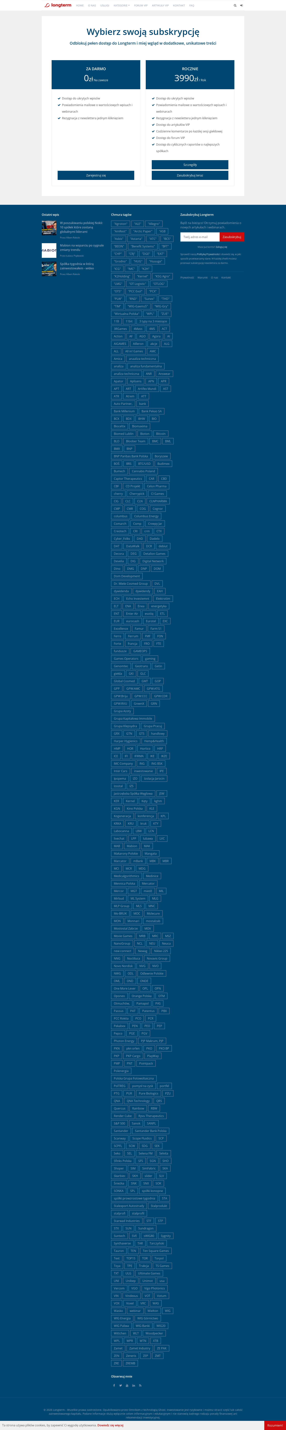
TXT (116, 1273)
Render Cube (123, 1116)
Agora (156, 336)
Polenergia (121, 1071)
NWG (117, 973)
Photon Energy (124, 1041)
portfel (164, 1086)
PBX (164, 1011)
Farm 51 (156, 629)
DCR (149, 546)
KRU (131, 824)
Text (117, 1258)
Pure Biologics (148, 1093)
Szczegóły (190, 165)
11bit (129, 321)
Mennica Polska (124, 883)
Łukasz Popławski (75, 255)
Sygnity (166, 1236)
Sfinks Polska (123, 1161)
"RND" (133, 299)
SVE (134, 1236)
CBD (164, 479)
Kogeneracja (122, 816)
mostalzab (153, 921)
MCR (129, 868)
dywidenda (121, 591)
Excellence (121, 629)
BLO (116, 441)
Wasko (118, 1311)
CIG (116, 501)
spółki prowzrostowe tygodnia (134, 1198)
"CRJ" (132, 254)
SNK (134, 1183)
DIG (133, 561)
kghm (158, 801)
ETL (162, 614)
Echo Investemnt (137, 599)
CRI (135, 531)
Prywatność (187, 277)
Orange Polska (142, 996)
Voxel (130, 1303)
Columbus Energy (146, 516)
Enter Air (132, 614)
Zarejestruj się (96, 175)
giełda (118, 674)
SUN (128, 1228)
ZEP (145, 1356)
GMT (145, 681)
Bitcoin (161, 434)
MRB (142, 936)
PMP (117, 1063)
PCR (150, 1018)
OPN (158, 988)
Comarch (120, 524)
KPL (163, 816)
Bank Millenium (124, 411)
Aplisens (136, 381)
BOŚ (116, 464)
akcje (153, 344)
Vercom (119, 1288)
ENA (128, 606)
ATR (116, 396)
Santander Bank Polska (151, 1131)
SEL (129, 1153)
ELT (116, 606)
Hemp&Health (154, 741)
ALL (116, 351)
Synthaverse (122, 1243)
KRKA (117, 824)
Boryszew (161, 456)
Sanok (136, 1123)
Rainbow (138, 1108)
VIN (116, 1296)
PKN (117, 1048)
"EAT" (160, 254)
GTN (129, 734)
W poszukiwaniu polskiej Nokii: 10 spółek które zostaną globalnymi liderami (81, 227)
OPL (145, 988)
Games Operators (126, 659)
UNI (116, 1281)
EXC (165, 621)
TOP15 (130, 1258)
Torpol (159, 1258)
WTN (143, 1341)
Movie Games (123, 936)
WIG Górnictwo (147, 1318)
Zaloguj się (221, 246)
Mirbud (119, 898)
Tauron (119, 1251)
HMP (117, 749)
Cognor (158, 509)
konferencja (146, 816)
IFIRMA (139, 756)
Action (118, 336)
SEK (157, 1146)
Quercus (119, 1108)
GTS (141, 734)
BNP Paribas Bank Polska (131, 456)
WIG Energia (122, 1318)
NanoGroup (122, 943)
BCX (116, 419)
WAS (156, 1303)
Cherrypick (137, 494)
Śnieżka (119, 1183)
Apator (118, 381)
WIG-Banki (143, 1326)
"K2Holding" (122, 276)
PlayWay (153, 1056)
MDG (142, 868)
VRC (143, 1303)
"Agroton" (120, 224)
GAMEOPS (140, 651)
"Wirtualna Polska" (126, 314)
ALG (166, 344)
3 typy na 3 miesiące (153, 321)
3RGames (120, 329)
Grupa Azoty (122, 711)
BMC (155, 441)
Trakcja (144, 1266)
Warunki (203, 277)
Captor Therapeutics (128, 479)
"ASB (162, 231)
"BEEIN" (119, 246)
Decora (119, 554)
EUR (116, 621)
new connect (122, 951)
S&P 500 (119, 1123)
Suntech (119, 1236)
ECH (116, 599)
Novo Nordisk (123, 966)
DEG (134, 554)
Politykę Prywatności (208, 254)
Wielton (153, 1311)
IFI (126, 756)
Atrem (130, 396)
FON (160, 636)
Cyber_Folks (122, 539)
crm (147, 531)
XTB (155, 1341)
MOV (147, 928)
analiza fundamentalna (146, 366)
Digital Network (153, 561)
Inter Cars (120, 771)
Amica (118, 359)
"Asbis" (118, 239)
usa (162, 1281)
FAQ (191, 5)
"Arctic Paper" (142, 231)
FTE (158, 644)
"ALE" (137, 224)
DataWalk (132, 546)
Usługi (104, 5)
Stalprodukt (159, 1206)
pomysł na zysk (142, 1086)
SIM (133, 1168)
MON (117, 921)
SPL (132, 1191)
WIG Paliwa (121, 1326)
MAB (117, 846)
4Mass (138, 329)
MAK (147, 846)
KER (116, 801)
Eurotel (151, 621)
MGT (134, 891)
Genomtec (121, 666)
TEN (133, 1251)
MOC (137, 913)
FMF (147, 636)
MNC (151, 906)
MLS (139, 906)
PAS (158, 1003)
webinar (135, 1311)
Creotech (120, 531)
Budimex (163, 464)
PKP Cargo (133, 1056)
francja (132, 644)
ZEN (116, 1356)
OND (130, 981)
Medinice (152, 876)
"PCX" (152, 291)
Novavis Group (157, 958)
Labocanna (121, 831)
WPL (117, 1341)
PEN (135, 1026)
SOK (158, 1183)
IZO (135, 779)
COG (143, 509)
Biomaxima (139, 426)
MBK (153, 861)
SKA (165, 1168)
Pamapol (142, 1003)
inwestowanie (143, 771)
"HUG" (138, 261)
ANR (149, 374)
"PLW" (118, 299)
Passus (118, 1011)
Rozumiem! (275, 1425)
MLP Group (121, 906)
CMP (117, 509)
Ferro (117, 636)
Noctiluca (133, 958)
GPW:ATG (153, 689)
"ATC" (152, 239)
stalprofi (119, 1213)
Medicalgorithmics (126, 876)
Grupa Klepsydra (125, 726)
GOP (158, 681)
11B (116, 321)
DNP (144, 569)
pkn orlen (133, 1048)
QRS (159, 1101)
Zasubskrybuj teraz (190, 175)
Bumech (119, 471)
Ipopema (120, 779)
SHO (166, 1161)
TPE (129, 1266)
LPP (133, 838)
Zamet (118, 1348)
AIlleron (138, 344)
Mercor (119, 891)
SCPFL (118, 1146)
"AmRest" (120, 231)
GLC (143, 674)
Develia (119, 561)
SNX (146, 1183)
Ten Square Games (156, 1251)
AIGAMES (120, 344)
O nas (92, 5)
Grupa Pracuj (153, 726)
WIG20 (160, 1326)
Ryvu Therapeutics (151, 1116)
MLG (155, 898)
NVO (155, 966)
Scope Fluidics (142, 1138)
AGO (142, 336)
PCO (138, 1018)
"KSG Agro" (162, 276)
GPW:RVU (120, 704)
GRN (154, 704)
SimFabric (149, 1168)
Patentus (148, 1011)
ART (128, 389)
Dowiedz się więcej (110, 1425)
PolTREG (119, 1086)
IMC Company (123, 764)
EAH (160, 591)
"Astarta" (136, 239)
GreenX (139, 704)
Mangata (151, 853)
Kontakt (179, 5)
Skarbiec (119, 1176)
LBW (139, 831)
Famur (139, 629)
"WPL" (150, 314)
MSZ (168, 936)
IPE (162, 771)
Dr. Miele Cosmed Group (131, 584)
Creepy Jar (155, 524)
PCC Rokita (121, 1018)
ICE (116, 756)
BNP (129, 449)
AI (168, 336)
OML (117, 981)
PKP (116, 1056)
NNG (117, 958)
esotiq (149, 614)
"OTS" (117, 291)
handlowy (158, 734)
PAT (133, 1011)
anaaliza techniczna (142, 359)
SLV (161, 1176)
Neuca (166, 943)
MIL (161, 891)
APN (151, 381)
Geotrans (141, 666)
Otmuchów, (122, 1003)
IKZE (164, 756)
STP (160, 1221)
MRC (155, 936)
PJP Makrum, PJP (152, 1041)
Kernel (130, 801)
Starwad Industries (127, 1221)
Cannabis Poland (143, 471)
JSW (161, 794)
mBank (138, 861)
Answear (164, 374)
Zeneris (131, 1356)
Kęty (145, 801)
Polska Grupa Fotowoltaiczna (134, 1078)
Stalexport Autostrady (129, 1206)
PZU (168, 1093)
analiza (118, 366)
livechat (119, 838)
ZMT (158, 1356)
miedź (148, 891)
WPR (130, 1341)
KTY (155, 824)
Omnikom (135, 1410)
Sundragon (146, 1228)
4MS (152, 329)
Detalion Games (154, 554)
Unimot (147, 1281)
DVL (157, 584)
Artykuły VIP (160, 5)
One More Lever (125, 988)
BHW (141, 419)
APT (116, 389)
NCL (139, 943)
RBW (154, 1108)
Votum (161, 1296)
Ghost (161, 1410)
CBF (116, 486)
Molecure (153, 913)
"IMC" (131, 269)
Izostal (118, 786)
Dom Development (127, 576)
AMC (153, 351)
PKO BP (164, 1048)
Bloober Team (135, 441)
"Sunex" (149, 299)
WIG (168, 1311)
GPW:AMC (133, 689)
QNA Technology (138, 1101)
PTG (116, 1093)
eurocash (132, 621)
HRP (160, 749)
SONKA (118, 1191)
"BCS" (167, 239)
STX (116, 1228)
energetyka (159, 606)
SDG (145, 1146)
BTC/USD (144, 464)
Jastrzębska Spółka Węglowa (133, 794)
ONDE (144, 981)
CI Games (157, 494)
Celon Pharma (157, 486)
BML (168, 441)
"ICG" (117, 269)
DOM (157, 569)
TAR (140, 1243)
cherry (118, 494)
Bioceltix (119, 426)
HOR (130, 749)
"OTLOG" (159, 284)
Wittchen (120, 1333)
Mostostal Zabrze (126, 928)
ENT (116, 614)
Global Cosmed (124, 681)
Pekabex (119, 1026)
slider (148, 1176)
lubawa (148, 838)
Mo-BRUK (120, 913)
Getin (158, 666)
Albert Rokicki (73, 237)
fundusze (120, 651)
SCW (132, 1146)
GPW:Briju (121, 696)
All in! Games (134, 351)
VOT (147, 1296)
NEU (152, 943)
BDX (129, 419)
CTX (159, 531)
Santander (121, 1131)
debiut (163, 546)
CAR (151, 479)
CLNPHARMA (158, 501)
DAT (116, 546)
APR (163, 381)
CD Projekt (133, 486)
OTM (161, 996)
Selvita (163, 1153)
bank (142, 404)
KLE (151, 809)
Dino (117, 569)
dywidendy (143, 591)
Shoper (119, 1168)
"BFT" (165, 246)
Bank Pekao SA (152, 411)
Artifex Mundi (147, 389)
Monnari (133, 921)
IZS (132, 786)
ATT (143, 396)
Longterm (59, 1410)
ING (142, 764)
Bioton (144, 434)
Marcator (120, 861)
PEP (159, 1026)
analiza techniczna (126, 374)
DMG (130, 569)
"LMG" (118, 284)
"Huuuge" (155, 261)
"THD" (165, 299)
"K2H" (145, 269)
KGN (117, 809)
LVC (162, 838)
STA (164, 1198)
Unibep (131, 1281)
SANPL (151, 1123)
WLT (136, 1333)
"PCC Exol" (135, 291)
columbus (120, 516)
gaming (150, 659)
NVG (142, 966)
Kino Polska (135, 809)
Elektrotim (163, 599)
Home (80, 5)
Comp (137, 524)
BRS (129, 464)
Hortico (145, 749)
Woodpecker (154, 1333)
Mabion (132, 846)
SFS (140, 1161)
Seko (117, 1153)
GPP (117, 689)
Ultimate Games (149, 1273)
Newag (142, 951)
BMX (117, 449)
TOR (145, 1258)
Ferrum (133, 636)
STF (148, 1221)
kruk (143, 824)
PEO (147, 1026)
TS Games (162, 1266)
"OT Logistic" (137, 284)
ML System (138, 898)
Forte (117, 644)
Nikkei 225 (161, 951)
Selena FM (145, 1153)
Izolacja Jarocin (154, 779)
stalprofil (138, 1213)
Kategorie (120, 5)
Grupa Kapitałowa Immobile (133, 719)
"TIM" (117, 306)
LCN (151, 831)
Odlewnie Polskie (151, 973)
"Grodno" (120, 261)
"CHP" (118, 254)
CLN (140, 501)
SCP (161, 1138)
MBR (166, 861)
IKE (152, 756)
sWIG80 (149, 1236)
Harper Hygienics (126, 741)
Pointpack (146, 1063)
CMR (130, 509)
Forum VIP (141, 5)
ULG (128, 1273)
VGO (134, 1288)
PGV (144, 1033)
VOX (116, 1303)
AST (165, 389)
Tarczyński (157, 1243)
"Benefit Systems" (143, 246)
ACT (164, 329)
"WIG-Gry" (161, 306)
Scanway (120, 1138)
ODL (131, 973)
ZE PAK (162, 1348)
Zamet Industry (139, 1348)
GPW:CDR (160, 696)
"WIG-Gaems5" (138, 306)
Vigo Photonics (154, 1288)
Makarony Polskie (126, 853)
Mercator (148, 883)
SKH (135, 1176)
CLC (127, 501)
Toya (117, 1266)
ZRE (116, 1363)
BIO (154, 419)
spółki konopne (152, 1191)
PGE (132, 1033)
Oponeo (119, 996)
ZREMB (130, 1363)
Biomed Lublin (124, 434)
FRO (147, 644)
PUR (129, 1093)
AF (131, 336)
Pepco (118, 1033)
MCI (116, 868)
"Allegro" (154, 224)
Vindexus (131, 1296)
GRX (116, 734)
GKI (131, 674)
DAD (140, 539)
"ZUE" (165, 314)
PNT (129, 1063)
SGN (153, 1161)
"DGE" (146, 254)
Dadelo (155, 539)
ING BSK (157, 764)
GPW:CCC (140, 696)
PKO (149, 1048)
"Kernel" (142, 276)
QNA (117, 1101)
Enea (141, 606)
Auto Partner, (123, 404)
